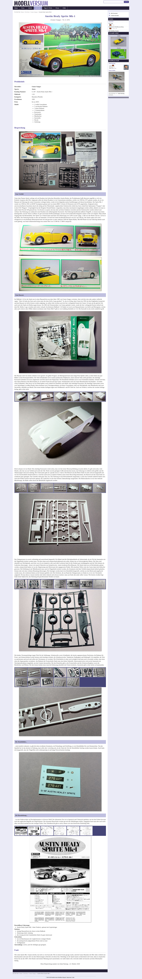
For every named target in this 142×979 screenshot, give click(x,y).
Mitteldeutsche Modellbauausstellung (116, 26)
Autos (34, 89)
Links (73, 977)
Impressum (69, 977)
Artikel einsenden (115, 15)
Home (16, 8)
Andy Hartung (121, 93)
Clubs (64, 8)
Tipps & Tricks (48, 8)
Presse (57, 8)
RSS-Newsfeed (114, 13)
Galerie (30, 8)
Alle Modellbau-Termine (114, 31)
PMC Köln (111, 23)
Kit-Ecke (37, 8)
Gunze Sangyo (34, 12)
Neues (22, 8)
